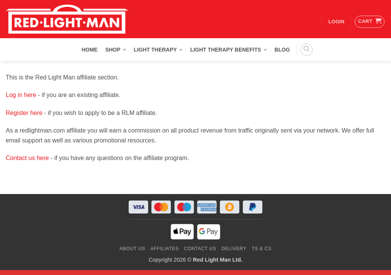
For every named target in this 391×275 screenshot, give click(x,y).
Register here (24, 113)
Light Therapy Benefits (228, 50)
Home (90, 50)
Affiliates (164, 248)
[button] (370, 22)
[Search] (307, 50)
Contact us (200, 248)
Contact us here (27, 158)
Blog (282, 50)
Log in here (21, 95)
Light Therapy (158, 50)
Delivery (233, 248)
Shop (115, 50)
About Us (132, 248)
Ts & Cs (261, 248)
